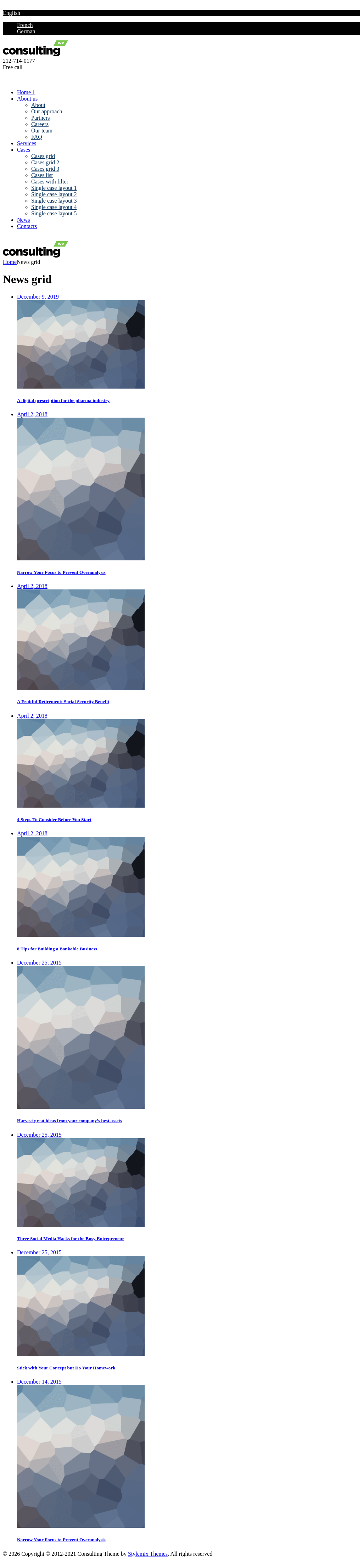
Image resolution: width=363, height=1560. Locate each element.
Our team (41, 131)
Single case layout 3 (54, 201)
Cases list (42, 175)
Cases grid (43, 156)
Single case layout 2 (54, 194)
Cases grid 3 (45, 169)
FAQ (36, 137)
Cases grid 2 (45, 162)
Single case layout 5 (54, 213)
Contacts (27, 226)
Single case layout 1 (54, 188)
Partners (40, 118)
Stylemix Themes (148, 1554)
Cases (23, 150)
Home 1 (26, 92)
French (25, 25)
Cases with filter (49, 182)
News (23, 220)
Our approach (46, 111)
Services (26, 143)
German (26, 31)
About (38, 105)
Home (10, 262)
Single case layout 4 (54, 207)
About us (27, 99)
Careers (40, 124)
